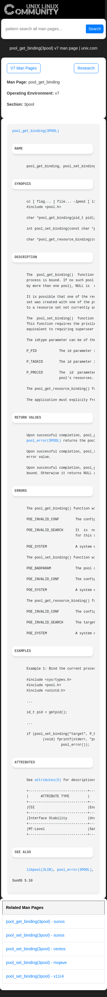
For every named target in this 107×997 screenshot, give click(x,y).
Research (86, 68)
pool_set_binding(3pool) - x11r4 (35, 976)
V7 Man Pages (24, 68)
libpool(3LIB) (40, 870)
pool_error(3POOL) (44, 441)
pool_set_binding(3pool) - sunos (35, 935)
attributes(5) (48, 780)
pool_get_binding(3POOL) (35, 131)
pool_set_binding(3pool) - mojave (36, 962)
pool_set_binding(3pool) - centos (36, 949)
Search (94, 28)
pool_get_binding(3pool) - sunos (35, 921)
